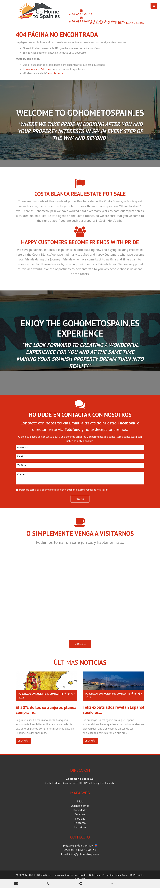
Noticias (80, 818)
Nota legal (95, 875)
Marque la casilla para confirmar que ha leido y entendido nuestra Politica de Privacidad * (63, 489)
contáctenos (55, 73)
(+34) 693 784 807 (80, 21)
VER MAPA (80, 644)
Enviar (80, 499)
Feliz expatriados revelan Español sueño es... (113, 709)
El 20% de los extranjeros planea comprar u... (46, 710)
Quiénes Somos (80, 805)
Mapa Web (121, 875)
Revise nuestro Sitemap (37, 69)
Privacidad (108, 875)
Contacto (80, 823)
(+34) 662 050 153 (80, 14)
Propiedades (80, 810)
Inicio (80, 801)
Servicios (80, 814)
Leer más (23, 740)
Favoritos (80, 827)
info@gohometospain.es (109, 21)
